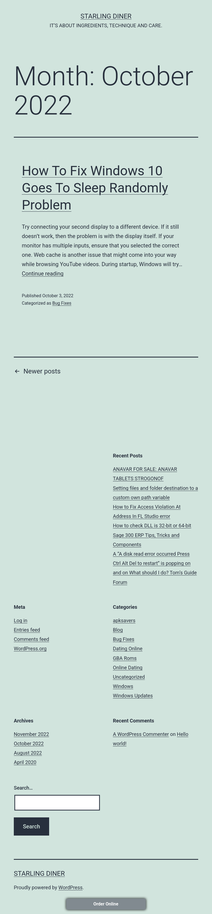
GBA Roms (125, 658)
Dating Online (127, 648)
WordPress (71, 887)
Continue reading (42, 273)
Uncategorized (129, 677)
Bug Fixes (61, 303)
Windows (123, 686)
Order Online (106, 904)
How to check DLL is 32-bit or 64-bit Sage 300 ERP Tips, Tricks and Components (152, 535)
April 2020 (25, 762)
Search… (23, 788)
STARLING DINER (106, 16)
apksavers (124, 620)
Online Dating (127, 667)
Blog (118, 630)
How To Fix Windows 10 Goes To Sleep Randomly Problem (95, 188)
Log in (20, 620)
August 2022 (28, 753)
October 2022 (29, 743)
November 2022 (31, 734)
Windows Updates (133, 696)
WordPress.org (30, 648)
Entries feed (27, 630)
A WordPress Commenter (141, 734)
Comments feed (31, 639)
